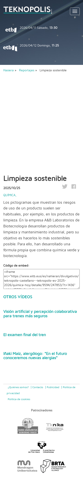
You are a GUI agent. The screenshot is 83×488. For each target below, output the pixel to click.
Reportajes (27, 70)
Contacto (37, 387)
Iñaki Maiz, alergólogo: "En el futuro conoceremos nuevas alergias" (35, 356)
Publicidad (53, 387)
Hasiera (8, 70)
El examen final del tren (24, 335)
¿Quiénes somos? (18, 387)
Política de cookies (19, 399)
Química (9, 195)
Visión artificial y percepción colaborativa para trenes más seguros (40, 314)
